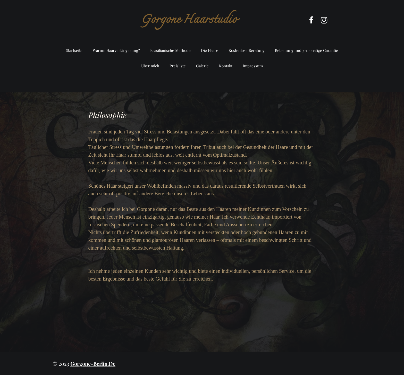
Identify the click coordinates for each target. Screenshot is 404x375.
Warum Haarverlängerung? (116, 50)
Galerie (202, 65)
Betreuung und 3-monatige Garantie (306, 50)
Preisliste (178, 65)
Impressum (253, 65)
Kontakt (225, 65)
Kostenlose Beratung (247, 50)
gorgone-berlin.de (92, 363)
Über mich (150, 65)
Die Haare (209, 50)
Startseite (74, 50)
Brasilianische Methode (170, 50)
